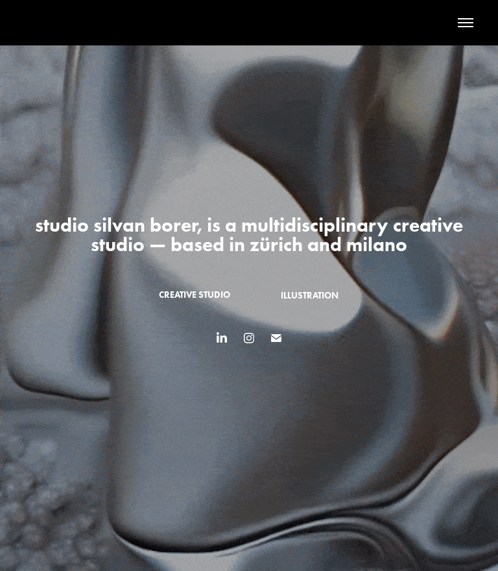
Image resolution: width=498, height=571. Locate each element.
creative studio (194, 294)
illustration (309, 295)
